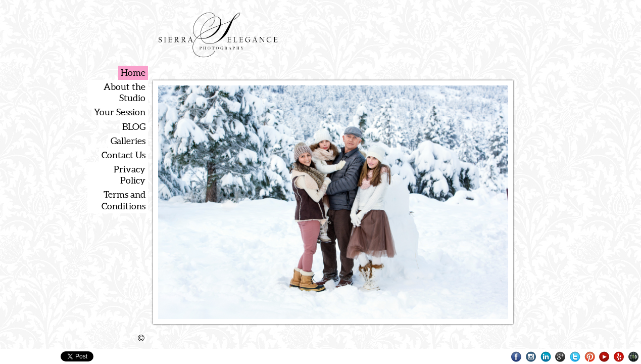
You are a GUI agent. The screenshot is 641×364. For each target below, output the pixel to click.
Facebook (516, 356)
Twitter (575, 356)
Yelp (619, 356)
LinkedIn (545, 356)
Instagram (531, 356)
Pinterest (589, 356)
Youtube (604, 356)
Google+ (560, 356)
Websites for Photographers (633, 356)
